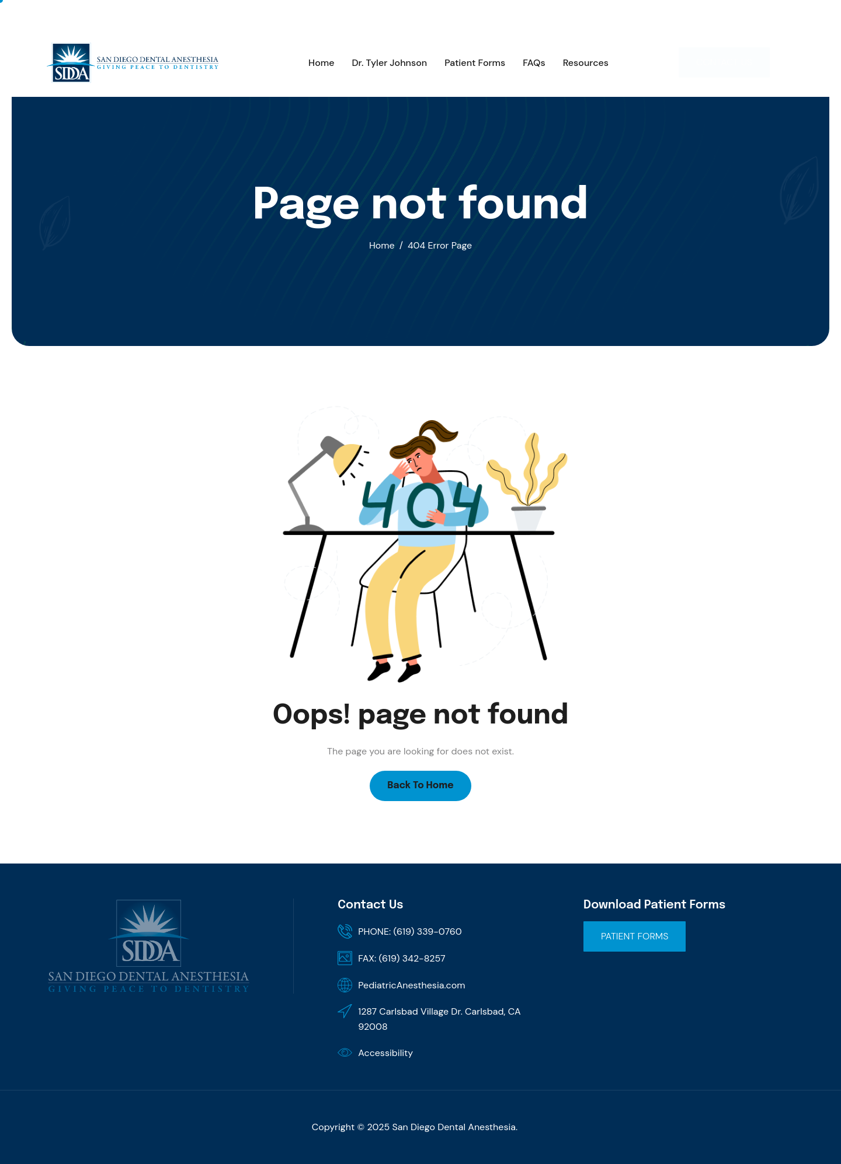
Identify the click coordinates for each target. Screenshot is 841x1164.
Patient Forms (474, 63)
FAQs (534, 63)
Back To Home (420, 786)
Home (321, 63)
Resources (586, 63)
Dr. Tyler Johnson (390, 63)
